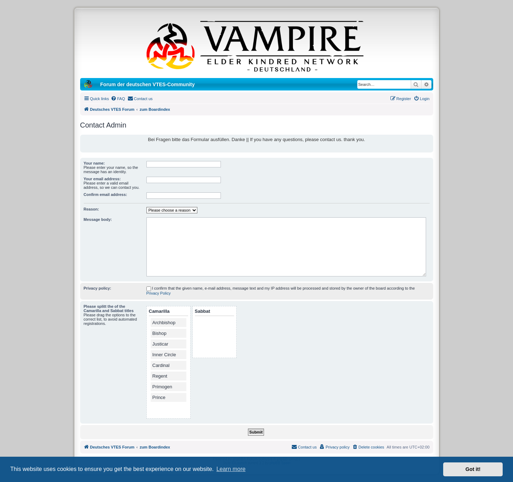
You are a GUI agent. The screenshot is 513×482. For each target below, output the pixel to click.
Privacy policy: (98, 288)
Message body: (98, 219)
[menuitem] (118, 98)
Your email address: (102, 179)
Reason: (91, 209)
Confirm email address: (105, 194)
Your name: (94, 163)
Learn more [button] (230, 469)
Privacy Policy (158, 293)
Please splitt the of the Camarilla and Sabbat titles (109, 308)
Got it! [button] (473, 469)
